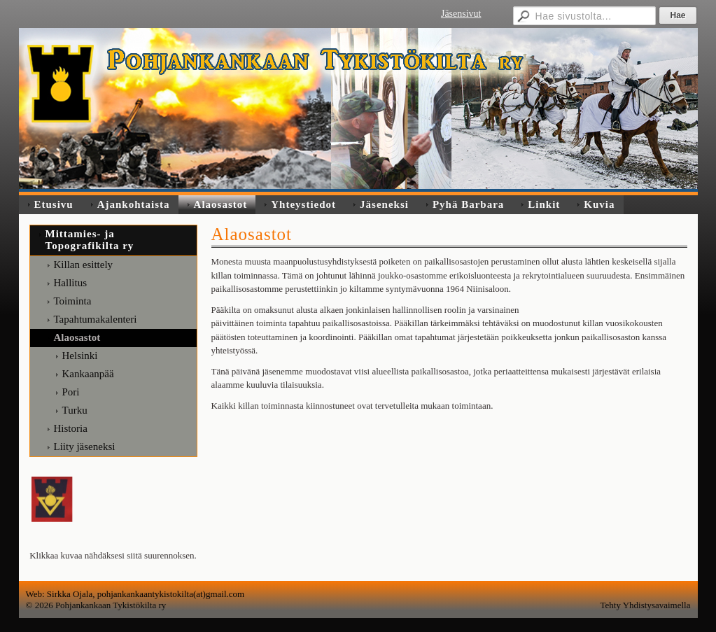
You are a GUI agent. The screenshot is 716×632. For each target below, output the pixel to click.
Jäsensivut (461, 13)
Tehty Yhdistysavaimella (646, 605)
